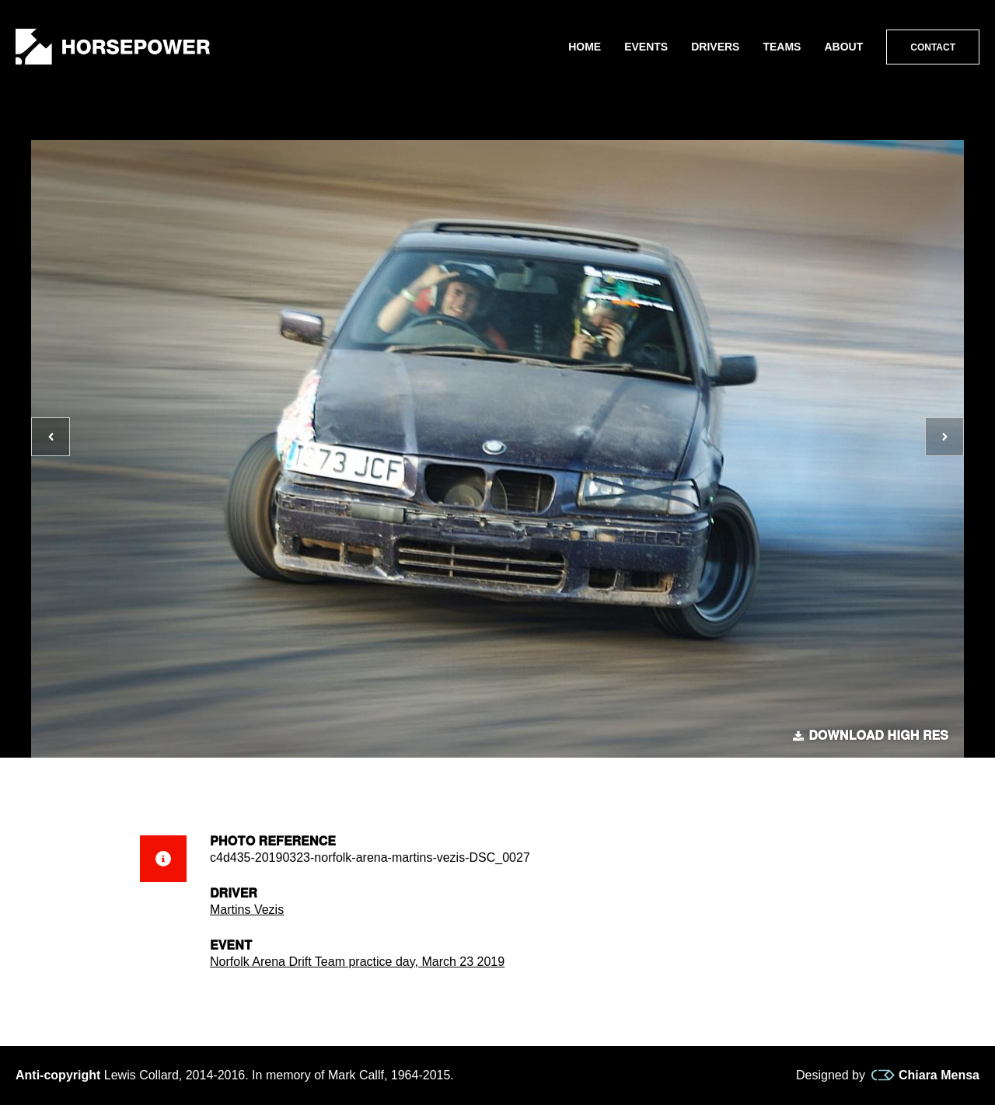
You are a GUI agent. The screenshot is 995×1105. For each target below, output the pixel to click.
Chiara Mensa (925, 1075)
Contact (932, 47)
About (843, 46)
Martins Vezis (247, 909)
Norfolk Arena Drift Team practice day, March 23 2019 (357, 961)
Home (584, 46)
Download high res (870, 736)
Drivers (715, 46)
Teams (782, 46)
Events (646, 46)
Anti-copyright (58, 1075)
